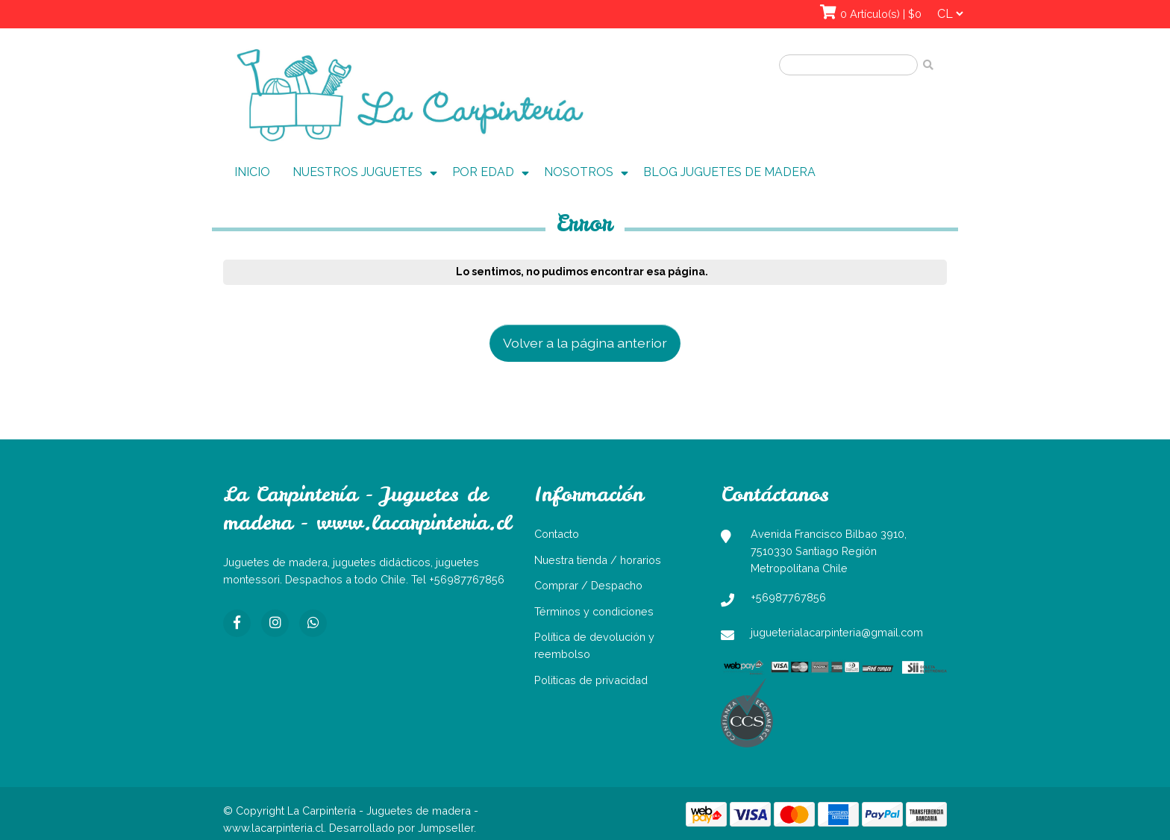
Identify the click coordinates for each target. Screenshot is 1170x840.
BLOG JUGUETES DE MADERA (729, 172)
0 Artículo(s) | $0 (881, 13)
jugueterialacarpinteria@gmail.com (837, 632)
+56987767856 (788, 597)
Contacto (556, 533)
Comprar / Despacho (588, 585)
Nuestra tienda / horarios (597, 560)
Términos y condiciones (594, 611)
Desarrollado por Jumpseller (401, 827)
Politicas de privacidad (591, 680)
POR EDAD (483, 172)
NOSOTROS (578, 172)
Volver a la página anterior (585, 343)
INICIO (252, 172)
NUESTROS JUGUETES (357, 172)
